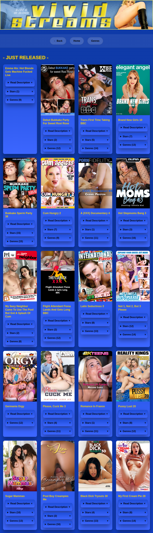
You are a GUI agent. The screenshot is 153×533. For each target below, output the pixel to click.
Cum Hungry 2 (52, 213)
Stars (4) (52, 423)
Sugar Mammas (15, 496)
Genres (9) (16, 100)
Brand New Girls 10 (130, 119)
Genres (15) (16, 241)
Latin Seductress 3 (92, 306)
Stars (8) (90, 322)
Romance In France (93, 406)
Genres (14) (91, 148)
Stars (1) (14, 91)
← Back (58, 41)
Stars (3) (127, 229)
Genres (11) (91, 238)
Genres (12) (54, 148)
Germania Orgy (14, 406)
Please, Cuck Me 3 (54, 406)
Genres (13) (129, 145)
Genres (95, 41)
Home (77, 41)
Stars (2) (52, 140)
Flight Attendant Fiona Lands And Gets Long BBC (57, 310)
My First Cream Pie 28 (132, 496)
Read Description (20, 82)
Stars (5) (90, 140)
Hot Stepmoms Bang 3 (132, 213)
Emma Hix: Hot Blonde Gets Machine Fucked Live (19, 72)
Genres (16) (129, 238)
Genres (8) (16, 341)
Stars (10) (15, 512)
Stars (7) (127, 136)
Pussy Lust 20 (127, 406)
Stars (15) (15, 233)
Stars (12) (128, 326)
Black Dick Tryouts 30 (94, 496)
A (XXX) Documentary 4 (95, 213)
